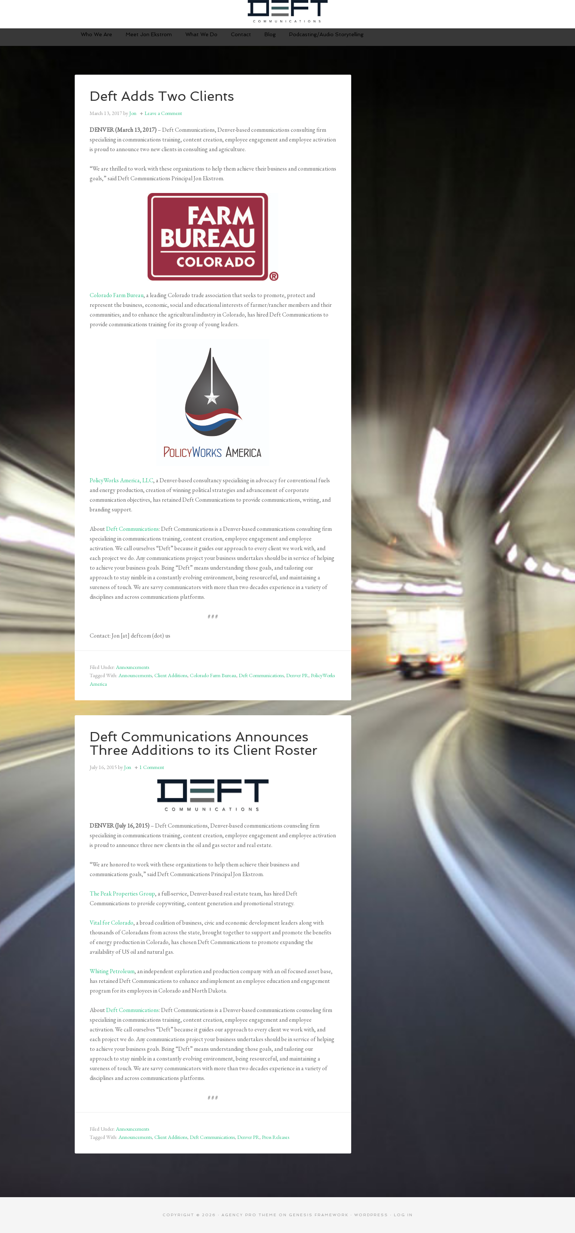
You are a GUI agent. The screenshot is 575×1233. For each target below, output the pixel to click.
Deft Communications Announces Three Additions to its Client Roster (204, 743)
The (95, 893)
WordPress (371, 1215)
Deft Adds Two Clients (162, 96)
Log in (403, 1215)
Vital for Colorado (111, 923)
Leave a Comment (163, 113)
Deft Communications (288, 11)
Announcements (132, 667)
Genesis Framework (319, 1215)
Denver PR (297, 675)
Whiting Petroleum (112, 971)
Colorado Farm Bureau (116, 295)
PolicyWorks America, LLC (121, 480)
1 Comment (151, 767)
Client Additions (170, 675)
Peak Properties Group (128, 893)
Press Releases (275, 1137)
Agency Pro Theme (249, 1215)
